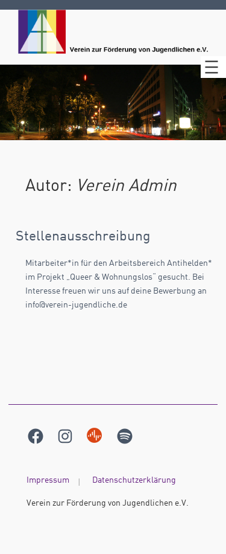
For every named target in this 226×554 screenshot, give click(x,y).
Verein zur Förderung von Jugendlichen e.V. (108, 503)
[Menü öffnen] (213, 67)
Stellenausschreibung (83, 236)
